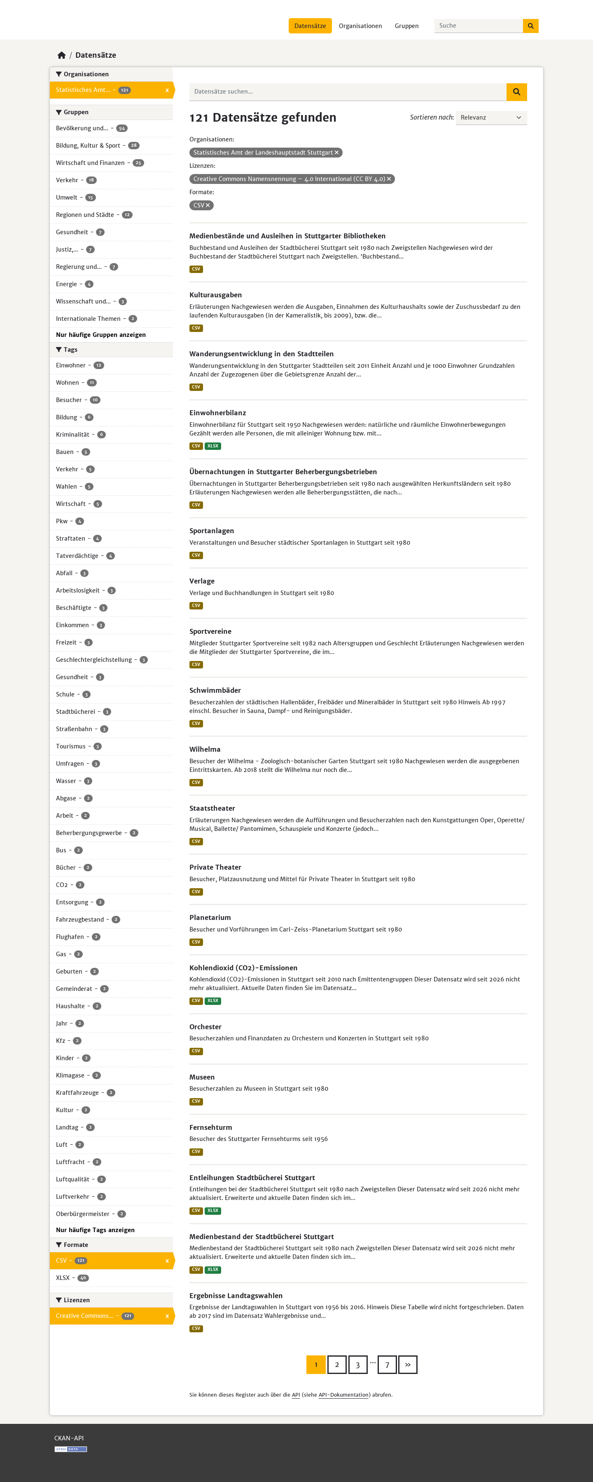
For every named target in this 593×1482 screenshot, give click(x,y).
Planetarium (210, 917)
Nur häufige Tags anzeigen (95, 1230)
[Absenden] (531, 26)
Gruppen (407, 26)
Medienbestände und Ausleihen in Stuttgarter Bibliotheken (287, 236)
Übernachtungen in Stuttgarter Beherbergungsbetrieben (283, 472)
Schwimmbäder (215, 690)
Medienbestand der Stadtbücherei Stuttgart (261, 1237)
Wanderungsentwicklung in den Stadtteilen (261, 354)
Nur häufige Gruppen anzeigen (101, 335)
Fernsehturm (210, 1127)
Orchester (205, 1027)
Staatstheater (212, 808)
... (373, 1360)
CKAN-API (69, 1438)
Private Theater (215, 867)
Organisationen (360, 26)
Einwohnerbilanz (217, 413)
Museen (202, 1077)
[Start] (62, 55)
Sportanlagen (211, 531)
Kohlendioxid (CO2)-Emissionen (243, 968)
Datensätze (310, 26)
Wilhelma (205, 749)
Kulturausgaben (215, 295)
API (296, 1395)
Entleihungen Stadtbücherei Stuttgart (252, 1178)
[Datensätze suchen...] (478, 26)
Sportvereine (210, 631)
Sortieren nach (431, 117)
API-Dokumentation (344, 1395)
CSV (196, 269)
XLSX (213, 446)
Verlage (202, 581)
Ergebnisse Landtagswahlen (236, 1295)
